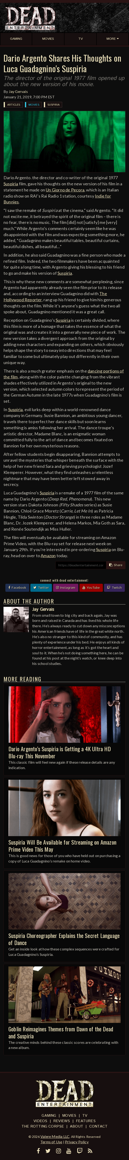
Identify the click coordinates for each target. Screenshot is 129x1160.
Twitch (114, 587)
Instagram (65, 587)
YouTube (91, 587)
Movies (34, 105)
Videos (40, 1121)
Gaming (49, 1115)
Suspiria (53, 105)
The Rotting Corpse (43, 1126)
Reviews (61, 1121)
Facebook (17, 587)
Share (115, 565)
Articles (13, 105)
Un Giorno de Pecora (65, 189)
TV (84, 1115)
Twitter (41, 587)
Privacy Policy (77, 1142)
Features (86, 1121)
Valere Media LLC (54, 1136)
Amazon (48, 555)
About (76, 1126)
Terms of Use (51, 1142)
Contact (98, 1126)
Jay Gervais (18, 91)
